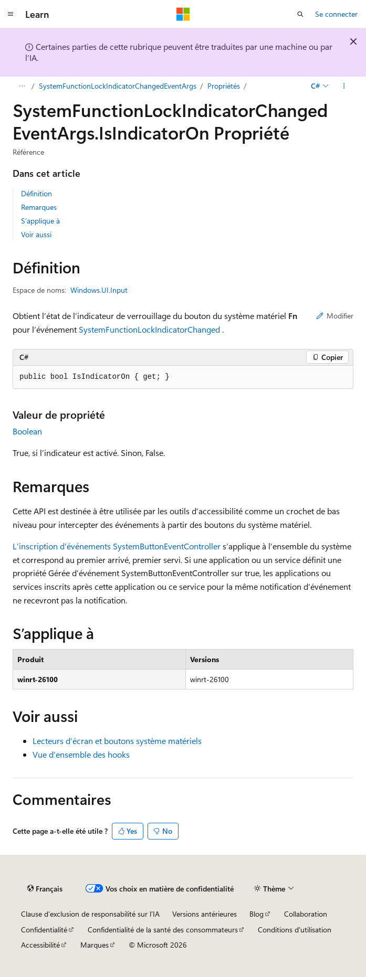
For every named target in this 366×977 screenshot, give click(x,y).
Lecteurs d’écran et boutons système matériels (117, 740)
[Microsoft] (183, 14)
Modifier (334, 316)
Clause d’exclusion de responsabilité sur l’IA (90, 914)
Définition (36, 193)
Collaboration (305, 914)
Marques (94, 945)
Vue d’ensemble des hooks (81, 754)
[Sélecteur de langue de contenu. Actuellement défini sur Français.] (45, 888)
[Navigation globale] (10, 14)
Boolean (27, 431)
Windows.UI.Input (99, 290)
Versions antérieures (204, 914)
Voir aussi (36, 234)
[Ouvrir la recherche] (300, 14)
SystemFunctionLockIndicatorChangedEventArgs (117, 86)
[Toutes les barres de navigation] (22, 86)
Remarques (39, 207)
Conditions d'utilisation (294, 929)
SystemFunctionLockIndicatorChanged (149, 329)
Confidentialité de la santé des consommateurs (163, 929)
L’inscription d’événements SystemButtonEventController (117, 545)
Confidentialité (44, 929)
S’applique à (40, 221)
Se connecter (336, 14)
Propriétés (223, 86)
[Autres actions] (344, 86)
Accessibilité (40, 945)
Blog (256, 914)
